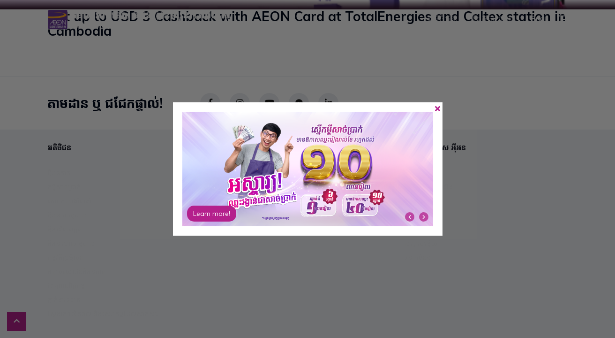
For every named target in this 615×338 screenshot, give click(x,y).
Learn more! (211, 213)
